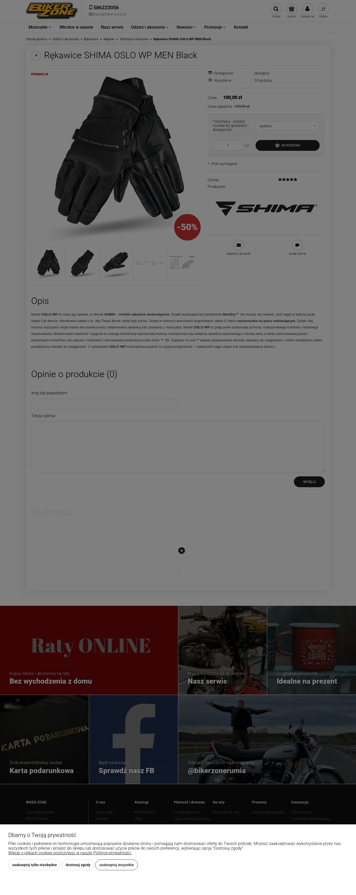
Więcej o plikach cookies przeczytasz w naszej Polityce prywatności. (70, 852)
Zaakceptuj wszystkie (116, 865)
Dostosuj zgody (78, 865)
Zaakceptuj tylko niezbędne (34, 865)
